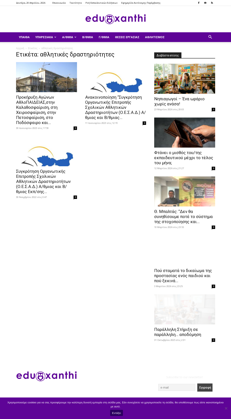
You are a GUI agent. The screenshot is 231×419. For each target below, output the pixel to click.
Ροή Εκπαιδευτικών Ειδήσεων (101, 2)
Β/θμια (87, 37)
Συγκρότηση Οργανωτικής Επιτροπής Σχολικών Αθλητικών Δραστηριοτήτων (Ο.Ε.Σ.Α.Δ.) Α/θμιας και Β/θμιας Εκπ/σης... (43, 181)
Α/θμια (69, 37)
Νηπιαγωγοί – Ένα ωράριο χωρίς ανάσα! (179, 101)
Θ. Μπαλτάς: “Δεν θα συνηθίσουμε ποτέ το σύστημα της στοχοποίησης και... (183, 216)
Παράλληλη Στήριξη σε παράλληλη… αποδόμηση (177, 332)
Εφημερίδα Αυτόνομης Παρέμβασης (141, 2)
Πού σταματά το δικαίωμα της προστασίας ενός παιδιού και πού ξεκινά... (183, 275)
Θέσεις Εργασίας (127, 37)
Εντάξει (116, 413)
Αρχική (20, 48)
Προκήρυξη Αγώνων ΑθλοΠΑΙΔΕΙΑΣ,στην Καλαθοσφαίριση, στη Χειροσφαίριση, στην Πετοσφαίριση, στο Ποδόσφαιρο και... (36, 110)
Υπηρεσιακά (45, 37)
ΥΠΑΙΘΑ (24, 37)
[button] (210, 37)
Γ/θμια (104, 37)
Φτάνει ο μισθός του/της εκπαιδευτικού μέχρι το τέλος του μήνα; (183, 157)
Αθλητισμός (155, 37)
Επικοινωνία (59, 2)
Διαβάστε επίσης (168, 55)
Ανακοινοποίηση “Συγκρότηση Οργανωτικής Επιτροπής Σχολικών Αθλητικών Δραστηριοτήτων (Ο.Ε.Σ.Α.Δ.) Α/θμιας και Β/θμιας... (115, 107)
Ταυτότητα (75, 2)
